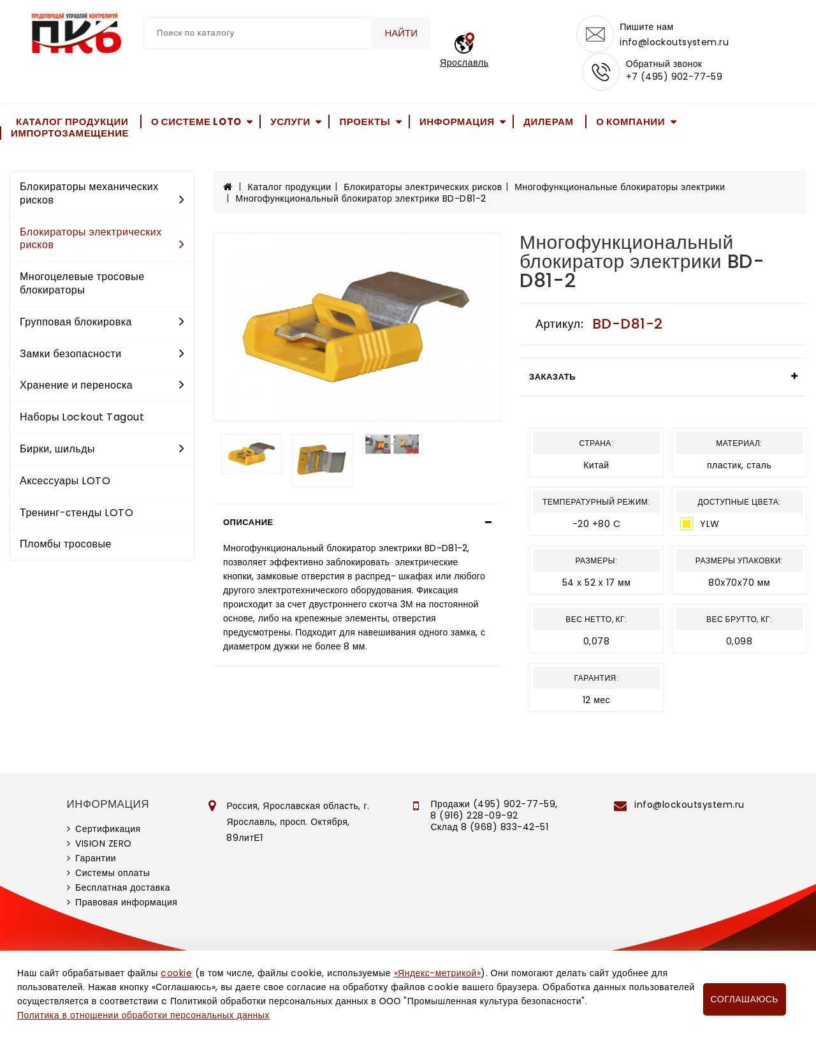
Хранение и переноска (102, 386)
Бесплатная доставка (122, 889)
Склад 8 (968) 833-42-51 (489, 828)
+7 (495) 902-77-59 (674, 77)
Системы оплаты (112, 874)
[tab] (357, 523)
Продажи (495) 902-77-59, (493, 805)
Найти (401, 33)
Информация (457, 122)
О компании (630, 122)
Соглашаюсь (744, 999)
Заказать (552, 378)
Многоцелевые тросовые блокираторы (82, 285)
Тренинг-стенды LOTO (76, 513)
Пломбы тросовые (66, 545)
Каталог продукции (72, 122)
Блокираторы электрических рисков (102, 239)
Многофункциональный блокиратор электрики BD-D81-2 (361, 199)
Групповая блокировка (102, 323)
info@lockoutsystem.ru (674, 42)
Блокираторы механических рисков (102, 195)
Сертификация (108, 830)
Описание (248, 523)
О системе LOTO (196, 122)
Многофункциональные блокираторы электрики (619, 188)
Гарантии (95, 859)
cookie (176, 973)
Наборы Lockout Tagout (82, 418)
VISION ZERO (103, 844)
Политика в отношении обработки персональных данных (143, 1015)
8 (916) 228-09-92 (474, 816)
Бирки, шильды (102, 450)
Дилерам (548, 122)
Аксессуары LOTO (65, 482)
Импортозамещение (70, 134)
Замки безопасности (102, 354)
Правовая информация (126, 903)
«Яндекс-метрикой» (437, 973)
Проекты (364, 122)
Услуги (290, 122)
